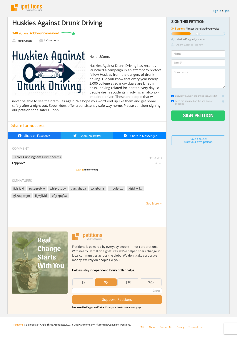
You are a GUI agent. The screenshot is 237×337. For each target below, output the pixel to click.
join (227, 11)
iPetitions (26, 7)
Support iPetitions (117, 299)
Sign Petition (198, 115)
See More (152, 203)
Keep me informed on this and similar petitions (191, 102)
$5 (106, 282)
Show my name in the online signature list (194, 95)
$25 (150, 282)
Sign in (217, 11)
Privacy (180, 327)
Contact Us (166, 327)
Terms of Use (195, 327)
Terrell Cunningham (27, 157)
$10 (128, 282)
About (152, 327)
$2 (83, 282)
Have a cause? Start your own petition (198, 140)
